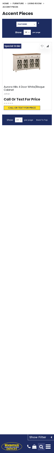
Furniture (18, 3)
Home (6, 3)
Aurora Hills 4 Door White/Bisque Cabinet (24, 88)
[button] (42, 46)
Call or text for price (22, 107)
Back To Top (42, 120)
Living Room (34, 3)
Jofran (7, 93)
